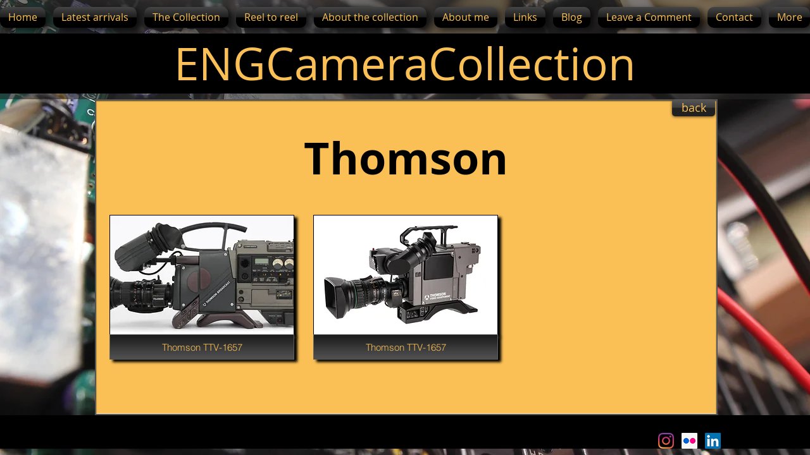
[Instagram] (666, 441)
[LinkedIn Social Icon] (713, 441)
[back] (693, 107)
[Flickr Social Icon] (689, 441)
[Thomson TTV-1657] (201, 347)
